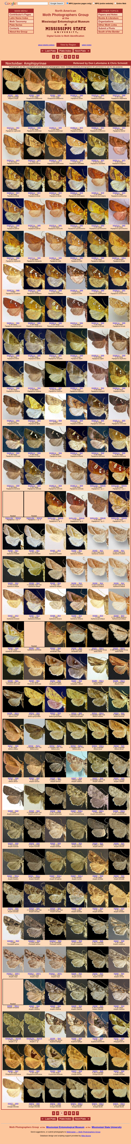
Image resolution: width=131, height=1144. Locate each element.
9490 (102, 290)
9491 (123, 290)
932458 (52, 616)
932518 (116, 746)
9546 (122, 1038)
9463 (38, 95)
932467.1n (94, 323)
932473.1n (52, 420)
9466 (123, 95)
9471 (102, 128)
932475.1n (94, 95)
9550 (122, 1071)
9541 (80, 973)
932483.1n (73, 128)
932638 (73, 811)
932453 (10, 95)
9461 (16, 95)
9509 (39, 485)
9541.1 (17, 1006)
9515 (101, 616)
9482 (81, 225)
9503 (39, 420)
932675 (116, 1071)
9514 (59, 616)
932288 (94, 681)
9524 (122, 713)
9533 (17, 941)
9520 (59, 648)
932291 (116, 1038)
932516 (30, 746)
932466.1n (52, 323)
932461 (31, 648)
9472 (123, 128)
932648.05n (9, 1038)
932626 (31, 778)
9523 (38, 713)
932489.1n (116, 355)
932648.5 (10, 941)
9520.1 (101, 648)
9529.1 (80, 811)
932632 (52, 876)
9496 (17, 355)
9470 (81, 128)
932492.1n (31, 453)
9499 (123, 355)
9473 (60, 160)
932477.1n (10, 258)
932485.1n (52, 258)
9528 (80, 778)
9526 (122, 746)
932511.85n (94, 518)
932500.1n (73, 160)
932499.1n (73, 290)
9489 (81, 290)
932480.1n (73, 388)
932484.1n (31, 128)
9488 (17, 290)
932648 (31, 1006)
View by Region (68, 45)
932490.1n (73, 355)
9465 (102, 95)
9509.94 (60, 518)
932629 (10, 843)
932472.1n (10, 128)
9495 (102, 323)
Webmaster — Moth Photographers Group (83, 1132)
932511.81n (94, 485)
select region (86, 45)
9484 (60, 258)
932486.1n (94, 258)
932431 (94, 648)
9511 (16, 550)
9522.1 (101, 681)
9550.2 (80, 1103)
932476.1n (73, 225)
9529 (16, 811)
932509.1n (10, 388)
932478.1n (52, 225)
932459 (94, 616)
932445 (10, 681)
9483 (17, 258)
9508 (102, 453)
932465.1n (31, 485)
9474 (81, 160)
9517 (38, 648)
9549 (80, 1071)
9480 (17, 225)
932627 (73, 778)
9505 (102, 420)
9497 (60, 355)
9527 (38, 778)
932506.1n (116, 193)
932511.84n (51, 518)
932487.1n (115, 258)
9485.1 (123, 258)
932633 (73, 876)
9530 (16, 843)
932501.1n (116, 160)
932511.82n (9, 518)
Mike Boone (86, 1136)
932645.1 (10, 973)
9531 (80, 843)
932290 (94, 1038)
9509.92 (18, 518)
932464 (31, 95)
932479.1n (31, 420)
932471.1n (116, 95)
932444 (52, 648)
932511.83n (30, 518)
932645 (73, 973)
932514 (94, 713)
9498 (81, 355)
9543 (38, 1006)
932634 (94, 876)
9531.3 (80, 876)
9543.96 (18, 1038)
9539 (80, 941)
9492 (39, 323)
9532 (101, 876)
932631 (9, 876)
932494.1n (116, 290)
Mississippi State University (107, 1127)
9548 (59, 1071)
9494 (81, 323)
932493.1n (94, 290)
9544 (59, 1038)
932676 (73, 1103)
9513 (16, 616)
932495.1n (52, 160)
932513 (31, 713)
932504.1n (10, 193)
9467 (17, 128)
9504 (60, 420)
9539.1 (17, 973)
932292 (10, 1071)
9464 (81, 95)
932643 (73, 941)
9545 (101, 1038)
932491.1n (94, 420)
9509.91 (103, 485)
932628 (10, 811)
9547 (16, 1071)
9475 (123, 160)
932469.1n (31, 323)
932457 (10, 616)
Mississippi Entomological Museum (65, 1127)
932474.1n (52, 355)
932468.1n (73, 95)
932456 (10, 583)
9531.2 (59, 876)
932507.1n (10, 225)
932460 (10, 648)
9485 (102, 258)
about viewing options (46, 45)
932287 (52, 681)
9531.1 (17, 876)
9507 (81, 453)
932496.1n (116, 388)
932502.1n (116, 128)
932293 (52, 1071)
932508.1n (73, 453)
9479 (123, 193)
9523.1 (101, 713)
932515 (116, 713)
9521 (16, 681)
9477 (17, 193)
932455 (10, 550)
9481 (60, 225)
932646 (9, 1006)
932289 (52, 1038)
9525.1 (38, 746)
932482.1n (94, 128)
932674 (73, 1071)
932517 (10, 746)
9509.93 (39, 518)
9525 (16, 746)
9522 (59, 681)
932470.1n (73, 323)
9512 (16, 583)
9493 (60, 323)
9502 (123, 388)
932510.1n (94, 453)
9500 (17, 388)
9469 (39, 128)
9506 (39, 453)
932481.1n (10, 355)
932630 (73, 843)
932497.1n (10, 290)
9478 (81, 193)
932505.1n (73, 193)
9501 (81, 388)
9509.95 (103, 518)
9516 (16, 648)
